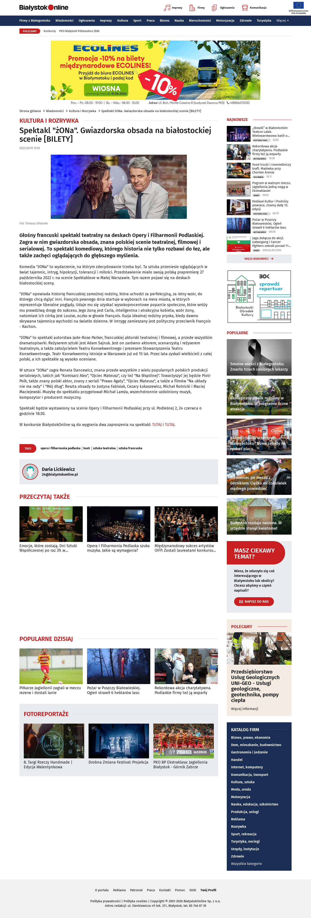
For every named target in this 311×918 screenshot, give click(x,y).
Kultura (122, 20)
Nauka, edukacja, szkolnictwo (254, 804)
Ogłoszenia (223, 8)
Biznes (164, 20)
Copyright (157, 901)
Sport (137, 20)
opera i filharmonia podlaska (61, 448)
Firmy (197, 8)
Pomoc (180, 890)
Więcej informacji (244, 709)
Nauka (179, 20)
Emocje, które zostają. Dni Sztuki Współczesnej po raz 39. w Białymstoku (48, 548)
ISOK (192, 890)
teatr (86, 448)
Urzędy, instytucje (245, 849)
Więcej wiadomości (256, 258)
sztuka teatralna (104, 448)
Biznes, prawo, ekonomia (250, 737)
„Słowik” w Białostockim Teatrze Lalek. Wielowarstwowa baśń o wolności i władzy (270, 132)
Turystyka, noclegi (245, 841)
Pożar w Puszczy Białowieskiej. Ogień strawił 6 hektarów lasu (113, 690)
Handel (237, 760)
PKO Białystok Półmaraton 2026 (79, 31)
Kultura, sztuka (243, 782)
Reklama (238, 819)
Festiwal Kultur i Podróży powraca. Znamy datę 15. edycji (270, 205)
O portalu (102, 890)
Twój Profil (208, 890)
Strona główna (30, 111)
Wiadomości (64, 20)
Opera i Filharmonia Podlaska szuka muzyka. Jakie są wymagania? (118, 548)
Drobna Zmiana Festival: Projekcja (118, 762)
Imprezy (173, 8)
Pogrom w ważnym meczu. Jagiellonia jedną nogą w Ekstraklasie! (271, 187)
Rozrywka (238, 826)
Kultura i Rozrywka (82, 111)
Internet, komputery (247, 767)
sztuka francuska (130, 448)
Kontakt (165, 890)
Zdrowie (246, 20)
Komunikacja (254, 8)
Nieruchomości (200, 20)
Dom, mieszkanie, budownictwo (256, 745)
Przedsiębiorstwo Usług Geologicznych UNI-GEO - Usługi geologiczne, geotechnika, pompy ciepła (255, 686)
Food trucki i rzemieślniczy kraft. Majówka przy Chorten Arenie (271, 168)
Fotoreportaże (46, 713)
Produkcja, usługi (245, 812)
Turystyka (264, 20)
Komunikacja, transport (249, 775)
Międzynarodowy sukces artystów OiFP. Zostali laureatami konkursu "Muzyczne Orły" (184, 548)
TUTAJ (157, 424)
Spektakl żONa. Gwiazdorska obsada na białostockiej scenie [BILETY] (151, 111)
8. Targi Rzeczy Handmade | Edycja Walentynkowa (48, 764)
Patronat (136, 890)
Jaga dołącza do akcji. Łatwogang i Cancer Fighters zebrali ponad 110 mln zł (271, 242)
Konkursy (50, 31)
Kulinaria (258, 177)
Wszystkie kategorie (246, 864)
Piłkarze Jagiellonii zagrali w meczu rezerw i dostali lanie (50, 690)
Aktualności (260, 159)
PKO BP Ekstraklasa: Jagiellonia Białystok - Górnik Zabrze (180, 764)
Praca (151, 20)
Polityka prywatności (105, 901)
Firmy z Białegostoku (34, 20)
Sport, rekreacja (244, 834)
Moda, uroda (241, 789)
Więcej (282, 20)
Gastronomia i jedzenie (249, 752)
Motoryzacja (225, 20)
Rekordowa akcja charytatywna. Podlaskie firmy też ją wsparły (183, 690)
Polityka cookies (135, 901)
